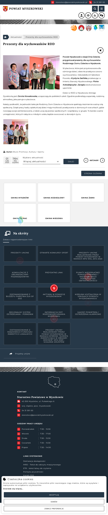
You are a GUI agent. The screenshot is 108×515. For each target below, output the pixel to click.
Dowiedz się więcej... (13, 489)
